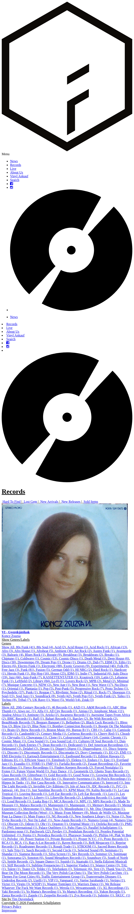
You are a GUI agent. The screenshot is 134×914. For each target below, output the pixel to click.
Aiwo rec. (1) (27, 711)
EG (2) (113, 752)
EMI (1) (125, 752)
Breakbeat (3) (72, 654)
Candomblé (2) (29, 733)
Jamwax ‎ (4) (10, 790)
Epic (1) (109, 760)
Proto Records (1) (116, 839)
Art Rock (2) (82, 651)
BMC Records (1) (19, 718)
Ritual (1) (90, 692)
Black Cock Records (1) (102, 722)
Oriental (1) (15, 688)
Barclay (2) (80, 718)
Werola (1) (66, 888)
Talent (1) (13, 869)
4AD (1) (79, 707)
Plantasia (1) (33, 688)
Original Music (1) (82, 824)
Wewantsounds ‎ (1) (88, 888)
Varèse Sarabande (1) (94, 880)
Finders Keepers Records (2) (73, 767)
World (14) (72, 700)
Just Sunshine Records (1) (49, 790)
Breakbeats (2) (93, 654)
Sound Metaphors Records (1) (65, 857)
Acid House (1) (77, 647)
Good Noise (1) (83, 775)
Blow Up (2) (22, 726)
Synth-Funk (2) (105, 696)
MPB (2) (95, 681)
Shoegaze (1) (121, 692)
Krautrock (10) (90, 677)
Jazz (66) (15, 677)
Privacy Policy (11, 906)
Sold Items (91, 501)
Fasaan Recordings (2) (103, 763)
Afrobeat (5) (44, 651)
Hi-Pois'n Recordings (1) (113, 779)
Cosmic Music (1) (14, 741)
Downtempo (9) (28, 662)
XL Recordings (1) (115, 888)
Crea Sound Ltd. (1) (63, 741)
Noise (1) (118, 816)
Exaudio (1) (22, 763)
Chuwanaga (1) (36, 737)
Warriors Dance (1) (90, 884)
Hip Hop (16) (40, 673)
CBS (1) (96, 730)
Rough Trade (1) (64, 846)
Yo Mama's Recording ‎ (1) (80, 891)
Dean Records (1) (54, 745)
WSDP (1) (38, 884)
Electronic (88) (52, 666)
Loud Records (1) (19, 801)
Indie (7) (86, 673)
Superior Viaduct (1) (80, 865)
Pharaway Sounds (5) (82, 835)
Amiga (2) (85, 711)
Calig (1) (110, 730)
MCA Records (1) (66, 801)
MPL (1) (85, 801)
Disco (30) (9, 662)
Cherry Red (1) (108, 733)
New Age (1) (61, 685)
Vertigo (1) (117, 880)
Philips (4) (106, 835)
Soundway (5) (96, 857)
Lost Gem (30, 501)
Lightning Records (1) (97, 797)
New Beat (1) (81, 685)
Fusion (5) (43, 670)
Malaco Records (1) (33, 805)
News (14, 161)
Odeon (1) (32, 824)
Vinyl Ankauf (19, 176)
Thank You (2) (115, 869)
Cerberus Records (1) (82, 733)
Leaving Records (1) (33, 794)
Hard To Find (12, 501)
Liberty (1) (41, 797)
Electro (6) (9, 666)
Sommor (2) (104, 854)
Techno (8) (9, 700)
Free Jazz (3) (10, 670)
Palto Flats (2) (77, 827)
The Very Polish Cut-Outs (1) (65, 873)
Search (14, 180)
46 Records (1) (62, 707)
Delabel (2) (30, 748)
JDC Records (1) (103, 786)
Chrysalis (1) (16, 737)
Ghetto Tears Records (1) (111, 771)
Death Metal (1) (95, 658)
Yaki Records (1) (13, 891)
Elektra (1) (78, 760)
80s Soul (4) (45, 647)
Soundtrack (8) (45, 696)
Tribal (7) (24, 700)
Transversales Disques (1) (103, 876)
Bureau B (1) (80, 730)
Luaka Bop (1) (42, 801)
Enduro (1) (95, 760)
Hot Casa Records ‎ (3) (46, 782)
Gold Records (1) (60, 775)
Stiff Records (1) (18, 865)
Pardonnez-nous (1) (15, 831)
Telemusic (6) (83, 869)
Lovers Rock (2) (77, 681)
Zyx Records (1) (85, 895)
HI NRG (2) (83, 670)
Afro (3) (7, 651)
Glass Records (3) (14, 775)
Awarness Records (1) (74, 715)
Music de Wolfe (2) (103, 812)
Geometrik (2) (83, 771)
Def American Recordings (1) (108, 745)
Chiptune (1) (10, 658)
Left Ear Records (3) (62, 794)
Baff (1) (38, 718)
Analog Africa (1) (14, 715)
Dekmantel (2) (11, 748)
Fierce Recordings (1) (38, 767)
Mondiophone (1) (76, 809)
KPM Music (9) (79, 790)
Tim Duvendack (23, 899)
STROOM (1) (86, 846)
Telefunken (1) (62, 869)
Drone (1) (69, 662)
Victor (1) (8, 884)
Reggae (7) (46, 692)
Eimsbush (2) (61, 760)
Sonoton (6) (35, 857)
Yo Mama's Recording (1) (43, 891)
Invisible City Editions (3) (51, 786)
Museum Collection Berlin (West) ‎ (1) (27, 812)
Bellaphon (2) (75, 722)
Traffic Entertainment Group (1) (62, 876)
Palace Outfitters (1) (52, 827)
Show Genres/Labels (16, 639)
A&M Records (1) (98, 707)
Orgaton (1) (60, 824)
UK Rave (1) (41, 700)
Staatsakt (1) (84, 861)
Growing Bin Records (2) (113, 775)
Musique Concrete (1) (22, 685)
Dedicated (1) (77, 745)
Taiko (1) (123, 696)
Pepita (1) (29, 835)
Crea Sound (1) (38, 741)
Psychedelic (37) (13, 692)
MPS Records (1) (104, 801)
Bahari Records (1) (58, 718)
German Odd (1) (62, 670)
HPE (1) (26, 779)
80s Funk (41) (25, 647)
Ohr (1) (45, 824)
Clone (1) (55, 737)
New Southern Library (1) (92, 816)
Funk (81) (27, 670)
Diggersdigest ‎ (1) (95, 748)
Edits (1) (124, 662)
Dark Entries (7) (30, 745)
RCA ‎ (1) (21, 842)
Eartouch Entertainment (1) (45, 756)
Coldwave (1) (29, 658)
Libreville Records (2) (65, 797)
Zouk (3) (87, 700)
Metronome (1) (33, 809)
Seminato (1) (113, 850)
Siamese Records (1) (33, 854)
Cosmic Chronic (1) (113, 737)
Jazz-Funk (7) (32, 677)
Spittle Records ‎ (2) (20, 861)
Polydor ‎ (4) (15, 839)
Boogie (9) (54, 654)
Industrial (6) (102, 673)
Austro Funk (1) (103, 651)
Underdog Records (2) (17, 880)
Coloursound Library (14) (80, 737)
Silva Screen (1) (59, 854)
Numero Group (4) (100, 820)
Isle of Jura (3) (80, 786)
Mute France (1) (39, 816)
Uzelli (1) (39, 880)
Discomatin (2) (69, 752)
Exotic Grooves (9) (76, 666)
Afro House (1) (24, 651)
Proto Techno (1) (116, 688)
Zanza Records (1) (14, 895)
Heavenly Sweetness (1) (79, 779)
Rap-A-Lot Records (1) (44, 842)
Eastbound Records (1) (81, 756)
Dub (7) (98, 662)
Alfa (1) (42, 711)
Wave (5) (57, 700)
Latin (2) (107, 677)
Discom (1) (14, 752)
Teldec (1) (43, 869)
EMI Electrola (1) (14, 756)
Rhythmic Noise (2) (69, 692)
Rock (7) (104, 692)
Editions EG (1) (12, 760)
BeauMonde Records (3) (18, 722)
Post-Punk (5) (64, 688)
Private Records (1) (64, 839)
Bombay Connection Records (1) (74, 726)
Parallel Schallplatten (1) (105, 827)
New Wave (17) (102, 685)
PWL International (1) (22, 827)
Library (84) (41, 681)
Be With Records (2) (103, 718)
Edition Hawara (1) (111, 756)
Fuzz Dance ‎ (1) (61, 771)
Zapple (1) (35, 895)
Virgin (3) (23, 884)
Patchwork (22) (40, 831)
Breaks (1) (112, 654)
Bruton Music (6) (58, 730)
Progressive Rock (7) (89, 688)
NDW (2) (44, 685)
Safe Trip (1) (16, 850)
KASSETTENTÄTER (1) (60, 677)
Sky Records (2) (83, 854)
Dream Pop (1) (51, 662)
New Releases (71, 501)
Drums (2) (84, 662)
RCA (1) (7, 842)
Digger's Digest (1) (68, 748)
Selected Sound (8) (90, 850)
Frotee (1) (8, 771)
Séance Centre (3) (107, 865)
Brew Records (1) (33, 730)
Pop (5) (48, 688)
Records (15, 165)
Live (13, 168)
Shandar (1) (9, 854)
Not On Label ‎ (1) (40, 820)
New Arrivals (49, 501)
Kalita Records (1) (104, 790)
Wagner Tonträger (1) (61, 884)
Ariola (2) (52, 715)
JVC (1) (121, 786)
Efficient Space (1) (37, 760)
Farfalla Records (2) (72, 763)
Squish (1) (67, 861)
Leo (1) (113, 794)
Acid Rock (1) (99, 647)
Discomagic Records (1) (40, 752)
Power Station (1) (37, 839)
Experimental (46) (103, 666)
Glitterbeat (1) (37, 775)
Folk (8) (122, 666)
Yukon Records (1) (112, 891)
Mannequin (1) (58, 805)
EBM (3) (111, 662)
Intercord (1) (114, 782)
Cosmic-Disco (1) (71, 658)
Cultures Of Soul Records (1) (98, 741)
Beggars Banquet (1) (50, 722)
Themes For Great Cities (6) (20, 876)
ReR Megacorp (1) (101, 842)
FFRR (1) (38, 763)
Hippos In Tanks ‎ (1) (15, 782)
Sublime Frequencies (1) (48, 865)
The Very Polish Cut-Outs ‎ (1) (107, 873)
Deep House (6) (118, 658)
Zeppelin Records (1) (58, 895)
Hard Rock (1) (103, 670)
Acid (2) (60, 647)
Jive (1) (25, 790)
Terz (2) (98, 869)
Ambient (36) (64, 651)
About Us (16, 172)
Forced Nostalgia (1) (108, 767)
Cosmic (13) (49, 658)
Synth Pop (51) (83, 696)
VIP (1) (53, 880)
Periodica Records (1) (52, 835)
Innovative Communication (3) (83, 782)
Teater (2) (28, 869)
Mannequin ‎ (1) (80, 805)
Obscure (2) (15, 824)
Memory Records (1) (106, 805)
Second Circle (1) (64, 850)
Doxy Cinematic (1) (93, 752)
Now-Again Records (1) (70, 820)
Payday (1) (59, 831)
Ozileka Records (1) (109, 824)
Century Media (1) (53, 733)
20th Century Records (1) (33, 707)
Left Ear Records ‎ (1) (92, 794)
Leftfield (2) (23, 681)
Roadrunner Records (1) (35, 846)
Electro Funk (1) (29, 666)
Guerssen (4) (10, 779)
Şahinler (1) (106, 895)
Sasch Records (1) (38, 850)
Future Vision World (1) (33, 771)
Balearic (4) (15, 654)
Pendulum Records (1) (84, 831)
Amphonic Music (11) (109, 711)
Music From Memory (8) (71, 812)
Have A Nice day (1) (47, 779)
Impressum (9, 910)
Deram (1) (47, 748)
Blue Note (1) (41, 726)
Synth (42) (64, 696)
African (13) (118, 647)
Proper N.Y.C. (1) (90, 839)
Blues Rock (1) (35, 654)
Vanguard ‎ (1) (69, 880)
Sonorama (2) (16, 857)
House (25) (58, 673)
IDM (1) (73, 673)
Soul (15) (8, 696)
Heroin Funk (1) (18, 673)
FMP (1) (52, 763)
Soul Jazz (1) (25, 696)
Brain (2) (13, 730)
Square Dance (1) (47, 861)
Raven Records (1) (74, 842)
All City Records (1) (63, 711)
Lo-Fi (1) (57, 681)
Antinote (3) (35, 715)
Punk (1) (32, 692)
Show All (8, 647)
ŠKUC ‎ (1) (123, 895)
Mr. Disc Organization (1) (107, 809)
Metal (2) (109, 681)
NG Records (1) (62, 816)
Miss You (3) (54, 809)
